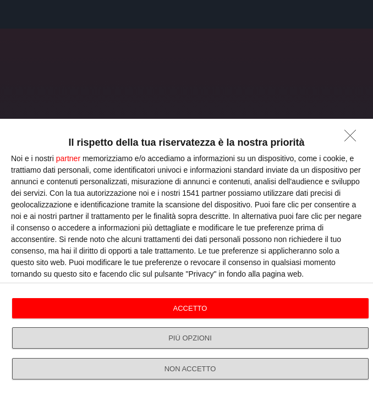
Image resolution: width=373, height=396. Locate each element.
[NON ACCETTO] (353, 138)
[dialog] (186, 257)
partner (68, 158)
